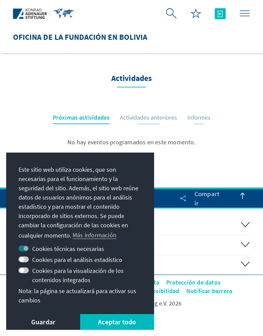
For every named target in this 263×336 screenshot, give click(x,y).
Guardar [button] (43, 321)
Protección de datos (193, 282)
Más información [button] (94, 235)
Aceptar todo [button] (117, 321)
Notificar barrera (209, 291)
